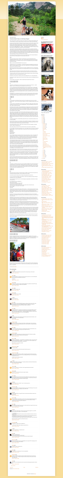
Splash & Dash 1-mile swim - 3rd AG (46, 189)
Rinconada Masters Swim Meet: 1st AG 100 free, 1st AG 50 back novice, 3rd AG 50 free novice (47, 218)
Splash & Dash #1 (44, 201)
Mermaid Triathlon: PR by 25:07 (46, 225)
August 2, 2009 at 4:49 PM (15, 319)
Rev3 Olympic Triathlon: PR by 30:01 (46, 222)
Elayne (13, 404)
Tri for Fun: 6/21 (44, 252)
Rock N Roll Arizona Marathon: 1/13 (46, 247)
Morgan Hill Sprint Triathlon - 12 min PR (47, 188)
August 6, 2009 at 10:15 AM (15, 452)
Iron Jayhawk (14, 422)
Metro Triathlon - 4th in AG (45, 186)
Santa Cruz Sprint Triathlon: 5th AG (46, 228)
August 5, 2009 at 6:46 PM (15, 447)
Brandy (13, 327)
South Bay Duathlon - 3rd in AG (46, 185)
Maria (12, 433)
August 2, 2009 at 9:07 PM (15, 373)
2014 (43, 117)
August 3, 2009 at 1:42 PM (15, 442)
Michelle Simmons (14, 346)
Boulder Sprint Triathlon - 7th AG (46, 164)
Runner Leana (14, 439)
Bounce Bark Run (21, 4)
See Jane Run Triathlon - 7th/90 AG (46, 194)
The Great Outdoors (45, 141)
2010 (43, 121)
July (43, 150)
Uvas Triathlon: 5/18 (44, 250)
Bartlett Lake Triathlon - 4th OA (46, 162)
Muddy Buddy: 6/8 (44, 251)
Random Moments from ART (46, 133)
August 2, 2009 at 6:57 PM (15, 350)
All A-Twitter (44, 132)
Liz (29, 237)
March (44, 154)
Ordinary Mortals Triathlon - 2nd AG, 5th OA (47, 163)
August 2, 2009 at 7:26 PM (15, 368)
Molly (43, 38)
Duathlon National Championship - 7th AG (47, 167)
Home (24, 467)
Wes (12, 409)
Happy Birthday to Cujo (46, 144)
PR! (43, 148)
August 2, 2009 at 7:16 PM (15, 363)
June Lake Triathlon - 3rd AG (45, 178)
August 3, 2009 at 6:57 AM (15, 395)
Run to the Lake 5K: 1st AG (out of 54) (47, 227)
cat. (12, 428)
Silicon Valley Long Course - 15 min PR (47, 190)
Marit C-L (13, 338)
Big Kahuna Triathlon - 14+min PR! (46, 209)
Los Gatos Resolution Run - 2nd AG (46, 172)
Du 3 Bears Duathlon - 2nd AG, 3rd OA (47, 173)
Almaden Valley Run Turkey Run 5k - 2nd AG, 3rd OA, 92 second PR (47, 171)
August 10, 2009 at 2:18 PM (15, 458)
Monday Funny (44, 129)
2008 (43, 158)
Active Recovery (45, 143)
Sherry (13, 302)
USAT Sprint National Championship (46, 179)
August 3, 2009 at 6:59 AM (15, 401)
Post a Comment (13, 465)
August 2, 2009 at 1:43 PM (15, 285)
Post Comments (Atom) (16, 468)
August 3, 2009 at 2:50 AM (15, 384)
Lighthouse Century (44, 210)
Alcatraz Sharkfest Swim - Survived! (46, 176)
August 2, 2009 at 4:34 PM (15, 313)
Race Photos (44, 142)
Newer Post (11, 467)
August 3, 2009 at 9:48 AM (15, 407)
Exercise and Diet (45, 134)
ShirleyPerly (13, 454)
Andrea (13, 275)
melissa (13, 375)
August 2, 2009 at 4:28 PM (15, 299)
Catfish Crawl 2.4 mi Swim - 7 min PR (47, 192)
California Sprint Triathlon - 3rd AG (46, 177)
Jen (12, 297)
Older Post (36, 467)
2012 (43, 119)
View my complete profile (44, 39)
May (43, 152)
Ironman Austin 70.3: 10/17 (45, 229)
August (44, 128)
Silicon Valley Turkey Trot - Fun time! (46, 230)
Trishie (13, 308)
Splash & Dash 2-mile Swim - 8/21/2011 (47, 208)
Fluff (43, 140)
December (44, 123)
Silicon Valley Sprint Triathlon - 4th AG (47, 175)
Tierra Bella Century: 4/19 (45, 248)
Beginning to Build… (45, 139)
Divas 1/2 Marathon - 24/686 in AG (46, 187)
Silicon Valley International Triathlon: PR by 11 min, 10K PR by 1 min (47, 226)
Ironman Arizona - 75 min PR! (46, 211)
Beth (12, 392)
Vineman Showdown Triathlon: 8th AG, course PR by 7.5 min (47, 221)
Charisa (13, 445)
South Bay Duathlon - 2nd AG (46, 174)
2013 (43, 118)
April (43, 153)
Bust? (43, 130)
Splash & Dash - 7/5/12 (45, 191)
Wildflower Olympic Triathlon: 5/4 (46, 249)
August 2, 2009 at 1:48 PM (15, 290)
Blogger (35, 473)
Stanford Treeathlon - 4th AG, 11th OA (47, 198)
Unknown (13, 366)
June (43, 151)
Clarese (13, 288)
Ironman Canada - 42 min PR (45, 193)
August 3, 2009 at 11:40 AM (15, 437)
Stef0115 (13, 282)
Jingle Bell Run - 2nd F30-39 (45, 231)
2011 (43, 120)
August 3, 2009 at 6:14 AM (15, 389)
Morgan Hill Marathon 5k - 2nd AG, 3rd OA (47, 195)
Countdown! (44, 131)
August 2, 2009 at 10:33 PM (15, 379)
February (44, 155)
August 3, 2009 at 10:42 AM (15, 426)
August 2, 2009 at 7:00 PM (15, 358)
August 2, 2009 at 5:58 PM (15, 330)
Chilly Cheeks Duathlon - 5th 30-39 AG (47, 161)
